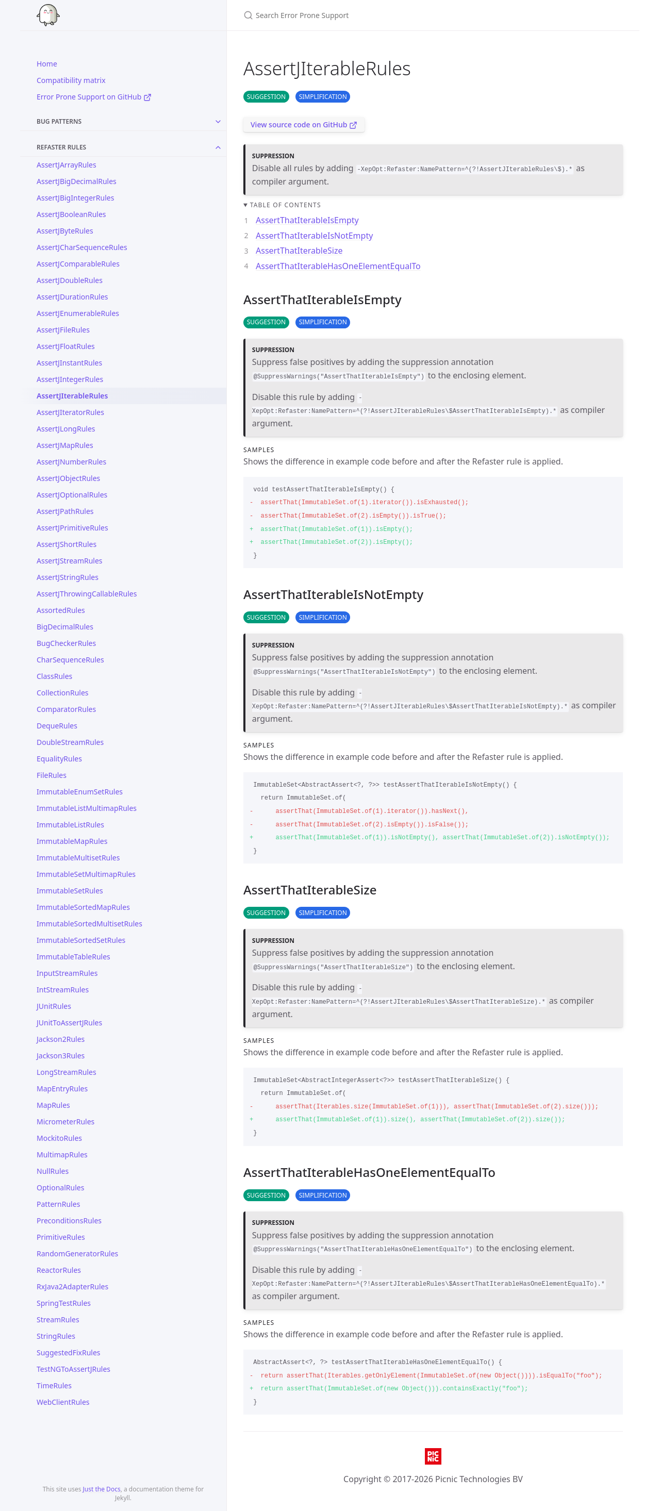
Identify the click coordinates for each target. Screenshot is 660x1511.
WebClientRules (63, 1402)
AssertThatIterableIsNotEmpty (314, 235)
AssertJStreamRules (70, 561)
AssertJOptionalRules (72, 495)
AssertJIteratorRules (70, 412)
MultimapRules (62, 1154)
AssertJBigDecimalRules (77, 181)
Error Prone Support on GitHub (94, 97)
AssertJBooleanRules (71, 214)
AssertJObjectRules (68, 478)
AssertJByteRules (65, 231)
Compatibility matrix (71, 80)
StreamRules (58, 1319)
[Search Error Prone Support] (365, 15)
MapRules (53, 1105)
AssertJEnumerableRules (78, 313)
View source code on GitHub (304, 124)
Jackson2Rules (61, 1039)
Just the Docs (102, 1489)
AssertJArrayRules (66, 165)
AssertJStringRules (67, 577)
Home (47, 64)
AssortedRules (61, 610)
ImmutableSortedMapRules (83, 907)
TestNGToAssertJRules (73, 1369)
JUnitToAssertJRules (69, 1022)
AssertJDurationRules (72, 297)
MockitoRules (59, 1138)
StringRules (56, 1336)
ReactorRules (59, 1270)
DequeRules (57, 725)
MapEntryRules (62, 1088)
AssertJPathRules (65, 511)
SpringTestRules (64, 1303)
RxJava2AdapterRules (72, 1286)
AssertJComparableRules (78, 264)
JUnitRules (54, 1006)
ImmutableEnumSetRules (80, 791)
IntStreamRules (63, 989)
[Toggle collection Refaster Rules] (218, 147)
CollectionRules (63, 693)
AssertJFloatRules (66, 346)
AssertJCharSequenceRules (82, 247)
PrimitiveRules (61, 1237)
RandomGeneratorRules (77, 1253)
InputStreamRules (67, 973)
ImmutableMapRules (72, 841)
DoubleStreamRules (70, 742)
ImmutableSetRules (70, 890)
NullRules (53, 1171)
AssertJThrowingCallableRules (87, 594)
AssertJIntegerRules (70, 379)
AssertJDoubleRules (70, 280)
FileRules (52, 775)
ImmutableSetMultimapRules (86, 874)
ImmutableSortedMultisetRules (89, 923)
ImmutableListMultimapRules (87, 808)
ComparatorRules (66, 709)
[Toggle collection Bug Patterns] (218, 121)
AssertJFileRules (63, 330)
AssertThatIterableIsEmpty (307, 220)
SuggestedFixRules (69, 1352)
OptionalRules (60, 1187)
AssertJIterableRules (72, 396)
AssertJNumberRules (71, 462)
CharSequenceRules (70, 660)
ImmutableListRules (70, 824)
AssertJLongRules (66, 429)
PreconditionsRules (69, 1220)
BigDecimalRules (65, 627)
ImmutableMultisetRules (78, 857)
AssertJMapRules (65, 445)
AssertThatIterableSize (299, 250)
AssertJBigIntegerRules (75, 198)
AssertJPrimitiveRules (72, 528)
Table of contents (285, 205)
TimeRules (54, 1385)
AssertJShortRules (66, 544)
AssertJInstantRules (69, 363)
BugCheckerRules (66, 643)
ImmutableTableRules (73, 956)
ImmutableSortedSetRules (81, 940)
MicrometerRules (65, 1121)
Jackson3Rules (61, 1055)
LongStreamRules (66, 1072)
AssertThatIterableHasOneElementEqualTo (338, 266)
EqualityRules (59, 758)
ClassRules (54, 676)
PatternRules (58, 1204)
